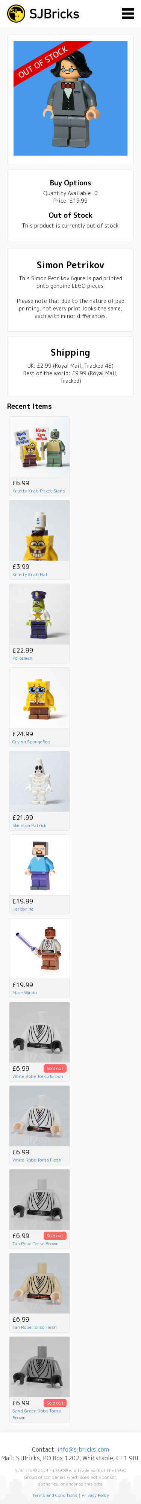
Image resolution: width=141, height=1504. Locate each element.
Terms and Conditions (54, 1495)
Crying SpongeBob (31, 741)
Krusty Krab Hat (30, 574)
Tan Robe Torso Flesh (34, 1327)
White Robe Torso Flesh (36, 1160)
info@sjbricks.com (83, 1449)
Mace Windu (24, 992)
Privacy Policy (95, 1495)
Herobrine (22, 909)
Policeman (22, 658)
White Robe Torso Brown (37, 1076)
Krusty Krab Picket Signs (38, 491)
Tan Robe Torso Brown (35, 1243)
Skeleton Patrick (29, 825)
